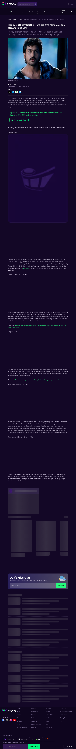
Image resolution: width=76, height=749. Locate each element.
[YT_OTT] (14, 720)
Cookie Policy (49, 714)
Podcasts (48, 708)
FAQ (61, 721)
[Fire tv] (49, 739)
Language (19, 721)
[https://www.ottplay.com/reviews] (56, 12)
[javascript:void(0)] (23, 12)
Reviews (33, 714)
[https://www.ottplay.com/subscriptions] (13, 12)
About (47, 721)
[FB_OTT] (3, 720)
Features (33, 727)
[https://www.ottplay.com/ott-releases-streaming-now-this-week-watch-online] (38, 12)
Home (18, 711)
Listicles (33, 718)
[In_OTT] (10, 720)
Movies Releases (36, 724)
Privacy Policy (64, 718)
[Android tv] (36, 739)
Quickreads (34, 721)
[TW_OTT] (7, 720)
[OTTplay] (9, 4)
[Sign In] (69, 747)
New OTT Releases (22, 727)
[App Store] (23, 739)
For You (19, 708)
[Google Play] (9, 739)
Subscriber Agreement (66, 711)
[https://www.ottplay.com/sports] (31, 12)
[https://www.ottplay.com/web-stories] (64, 12)
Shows (19, 718)
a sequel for (27, 268)
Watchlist (33, 708)
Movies (19, 714)
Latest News (34, 711)
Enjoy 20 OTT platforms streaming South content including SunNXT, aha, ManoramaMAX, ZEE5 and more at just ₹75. (36, 114)
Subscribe (61, 585)
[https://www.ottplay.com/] (4, 12)
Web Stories (49, 727)
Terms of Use (63, 714)
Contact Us (63, 708)
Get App (48, 718)
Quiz (47, 724)
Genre (18, 724)
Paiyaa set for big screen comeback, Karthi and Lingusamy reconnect (37, 380)
